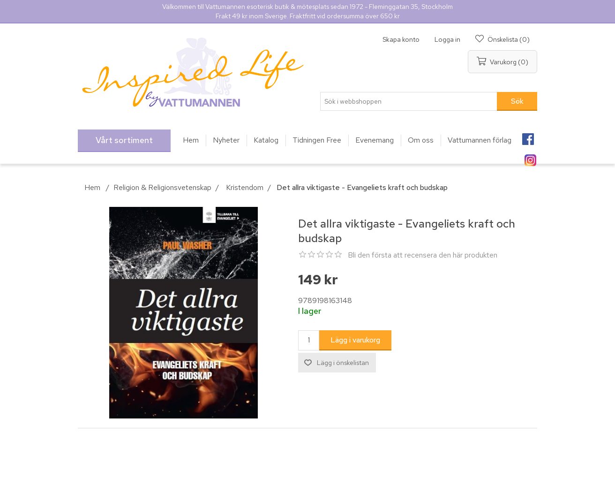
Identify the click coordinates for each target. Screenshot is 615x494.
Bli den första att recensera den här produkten (422, 255)
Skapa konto (401, 39)
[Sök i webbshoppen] (408, 101)
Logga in (447, 39)
